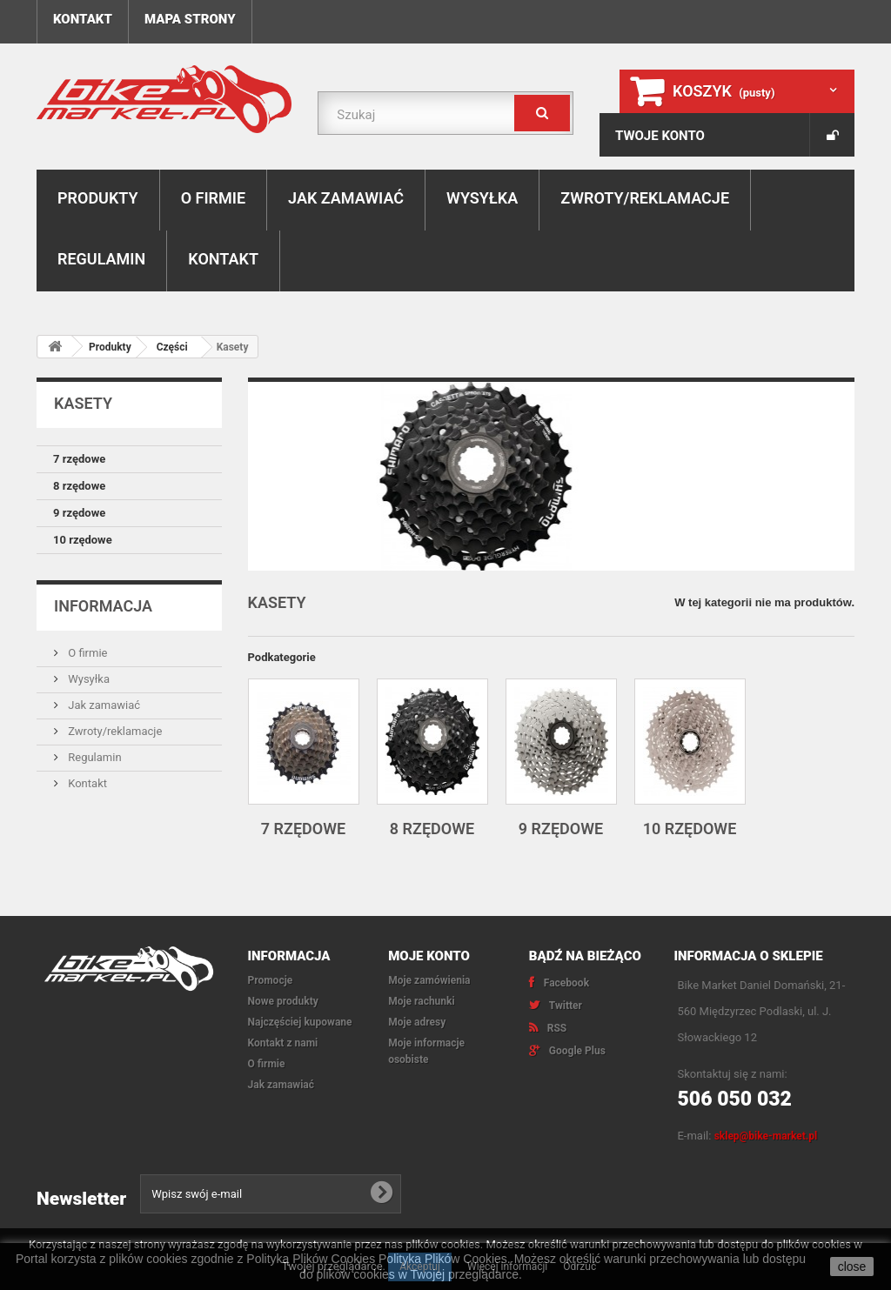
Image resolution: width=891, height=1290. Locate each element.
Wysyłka (482, 198)
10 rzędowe (82, 539)
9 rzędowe (79, 512)
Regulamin (101, 259)
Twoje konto (660, 136)
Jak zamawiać (346, 198)
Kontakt (82, 19)
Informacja (103, 606)
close (852, 1266)
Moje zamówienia (429, 980)
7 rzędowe (79, 458)
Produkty (97, 198)
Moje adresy (417, 1022)
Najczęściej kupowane (300, 1022)
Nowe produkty (283, 1001)
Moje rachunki (421, 1001)
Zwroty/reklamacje (644, 198)
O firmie (213, 198)
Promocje (270, 980)
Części (172, 347)
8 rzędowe (79, 485)
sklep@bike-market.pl (766, 1136)
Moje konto (429, 956)
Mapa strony (190, 19)
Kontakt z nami (283, 1043)
